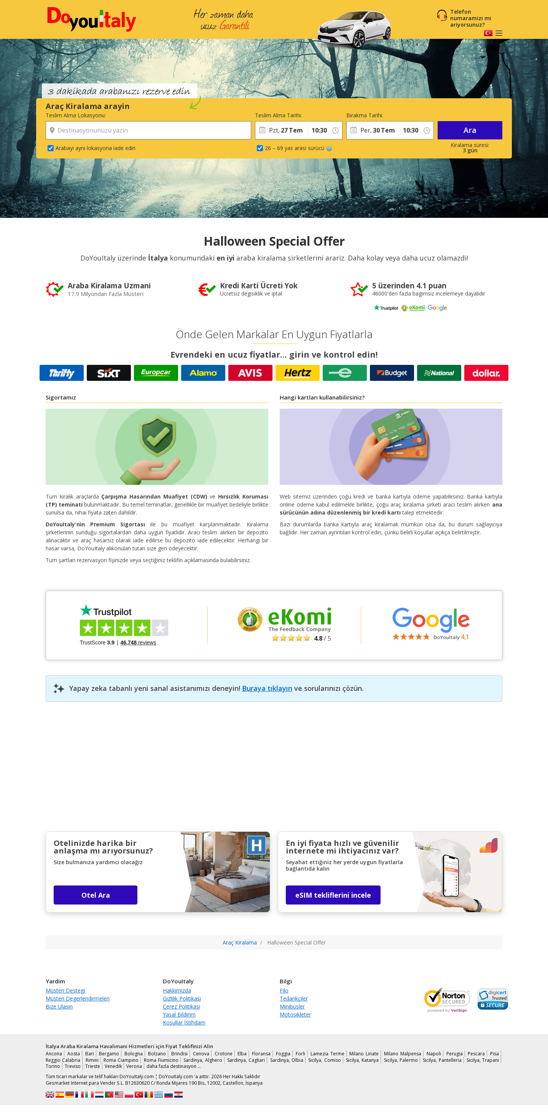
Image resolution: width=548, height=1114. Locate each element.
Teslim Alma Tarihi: (278, 115)
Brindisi (179, 1053)
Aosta (73, 1053)
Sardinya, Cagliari (246, 1060)
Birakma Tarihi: (364, 115)
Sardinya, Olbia (286, 1060)
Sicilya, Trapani (483, 1060)
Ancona (54, 1053)
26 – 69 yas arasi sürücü (298, 148)
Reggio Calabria (63, 1060)
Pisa (494, 1053)
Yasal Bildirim (179, 1014)
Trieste (92, 1066)
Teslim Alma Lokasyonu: (76, 115)
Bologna (133, 1053)
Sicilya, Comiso (324, 1060)
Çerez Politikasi (181, 1006)
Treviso (73, 1066)
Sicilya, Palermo (401, 1060)
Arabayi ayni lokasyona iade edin (95, 148)
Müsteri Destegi (65, 990)
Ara (470, 130)
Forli (300, 1053)
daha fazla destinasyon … (174, 1066)
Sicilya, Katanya (362, 1060)
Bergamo (109, 1053)
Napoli (434, 1053)
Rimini (92, 1060)
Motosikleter (295, 1014)
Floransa (261, 1053)
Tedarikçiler (294, 998)
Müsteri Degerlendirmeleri (78, 998)
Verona (134, 1066)
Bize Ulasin (59, 1006)
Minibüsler (292, 1006)
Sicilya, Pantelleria (442, 1060)
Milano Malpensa (402, 1053)
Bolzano (157, 1053)
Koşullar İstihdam (184, 1022)
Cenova (201, 1053)
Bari (89, 1053)
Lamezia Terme (327, 1053)
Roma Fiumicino (161, 1060)
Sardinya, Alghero (202, 1060)
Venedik (113, 1066)
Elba (242, 1053)
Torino (53, 1066)
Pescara (476, 1053)
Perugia (454, 1053)
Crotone (224, 1053)
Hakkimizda (177, 990)
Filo (284, 990)
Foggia (283, 1053)
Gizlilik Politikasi (182, 998)
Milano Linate (364, 1053)
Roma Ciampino (121, 1060)
